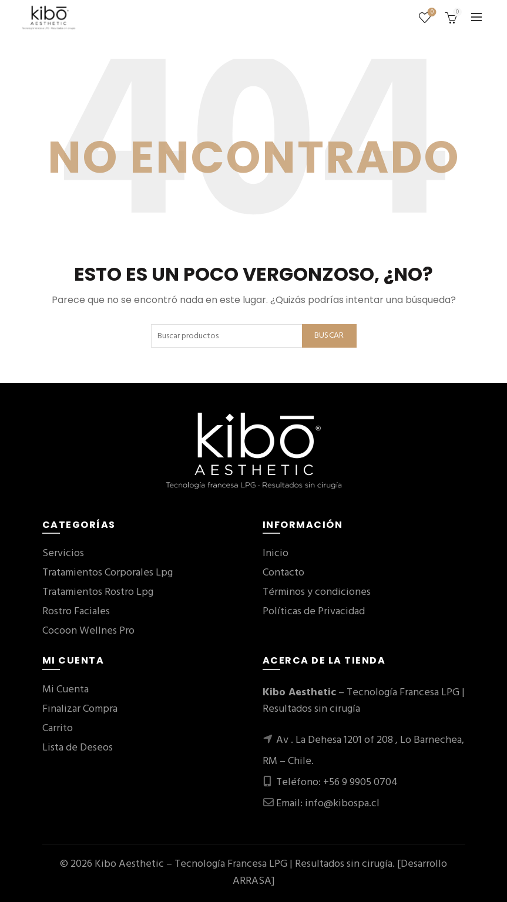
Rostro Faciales (76, 611)
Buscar (329, 335)
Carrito (57, 728)
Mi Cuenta (65, 689)
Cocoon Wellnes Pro (88, 631)
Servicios (63, 553)
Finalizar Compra (79, 709)
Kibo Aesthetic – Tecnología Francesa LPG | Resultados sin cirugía (243, 864)
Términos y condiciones (317, 592)
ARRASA (252, 881)
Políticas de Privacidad (314, 611)
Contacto (283, 572)
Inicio (275, 553)
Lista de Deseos (77, 747)
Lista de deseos (431, 12)
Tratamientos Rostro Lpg (97, 592)
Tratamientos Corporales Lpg (107, 572)
